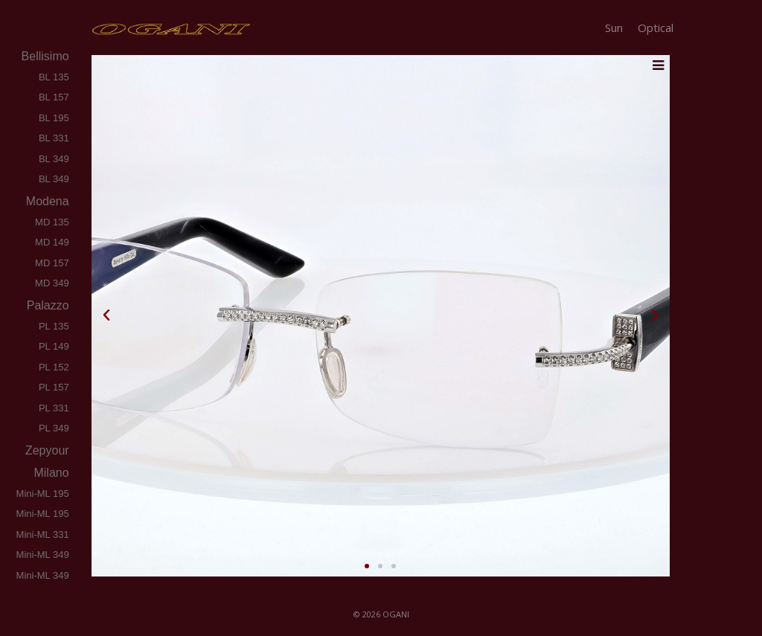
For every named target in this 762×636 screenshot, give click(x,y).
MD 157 (52, 263)
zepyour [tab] (46, 450)
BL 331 (54, 138)
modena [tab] (45, 201)
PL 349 (54, 428)
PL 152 (54, 367)
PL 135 (54, 326)
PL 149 (54, 346)
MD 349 (52, 283)
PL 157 (54, 387)
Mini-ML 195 (42, 493)
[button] (106, 315)
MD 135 (52, 222)
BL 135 (54, 77)
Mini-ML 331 (42, 534)
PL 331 (54, 408)
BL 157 (54, 97)
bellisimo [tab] (43, 56)
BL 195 (54, 117)
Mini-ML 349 (42, 554)
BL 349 (54, 158)
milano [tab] (49, 472)
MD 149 (52, 242)
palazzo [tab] (46, 305)
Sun (614, 27)
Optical (655, 27)
